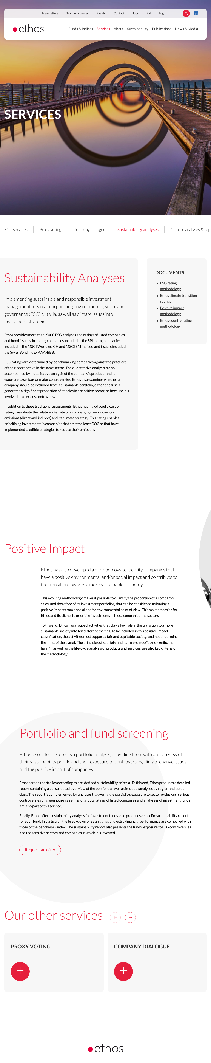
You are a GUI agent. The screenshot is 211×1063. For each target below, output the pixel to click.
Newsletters (50, 13)
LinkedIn (196, 13)
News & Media (186, 29)
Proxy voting (50, 230)
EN (149, 13)
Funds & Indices (80, 29)
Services (103, 29)
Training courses (77, 13)
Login (162, 13)
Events (101, 13)
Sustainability (137, 29)
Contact (119, 13)
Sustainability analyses (138, 230)
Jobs (135, 13)
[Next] (130, 917)
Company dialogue (89, 230)
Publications (161, 29)
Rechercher (186, 13)
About (118, 29)
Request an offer (40, 850)
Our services (16, 230)
